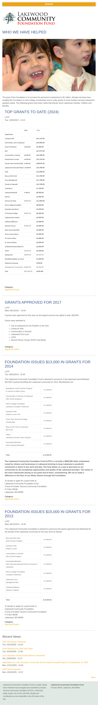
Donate (49, 4)
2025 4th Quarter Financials (14, 642)
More (93, 677)
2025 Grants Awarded (11, 669)
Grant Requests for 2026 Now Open (17, 649)
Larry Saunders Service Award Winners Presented (23, 656)
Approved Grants (12, 290)
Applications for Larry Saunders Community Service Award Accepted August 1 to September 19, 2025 (45, 662)
